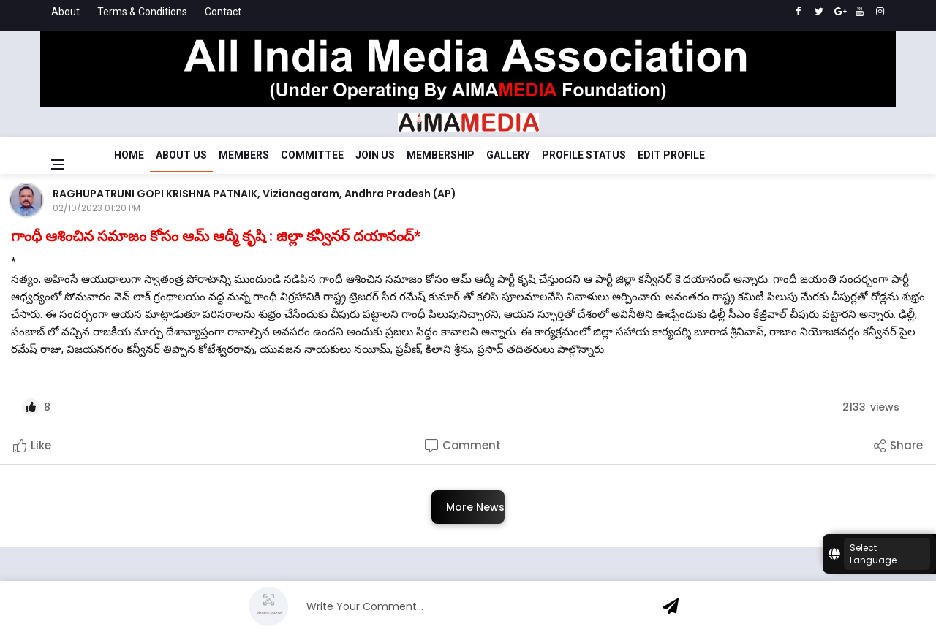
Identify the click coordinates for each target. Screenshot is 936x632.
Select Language (873, 553)
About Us (181, 155)
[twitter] (818, 11)
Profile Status (584, 155)
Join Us (375, 155)
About (65, 12)
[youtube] (859, 11)
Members (244, 155)
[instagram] (880, 11)
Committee (312, 155)
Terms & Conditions (142, 12)
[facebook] (798, 11)
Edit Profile (671, 155)
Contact (223, 12)
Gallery (508, 155)
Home (129, 155)
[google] (839, 11)
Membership (441, 155)
